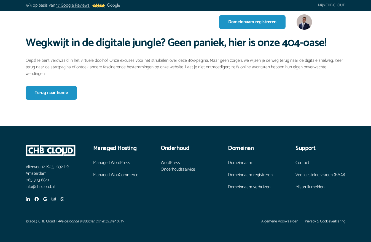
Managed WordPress (111, 163)
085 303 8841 (37, 180)
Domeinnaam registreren (252, 22)
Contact (198, 22)
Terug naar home (51, 92)
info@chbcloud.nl (40, 187)
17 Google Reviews (73, 5)
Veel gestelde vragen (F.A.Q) (320, 175)
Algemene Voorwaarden (279, 221)
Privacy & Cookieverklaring (325, 221)
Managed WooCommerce (115, 175)
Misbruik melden (309, 187)
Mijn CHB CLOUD (331, 5)
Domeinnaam (240, 163)
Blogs (177, 22)
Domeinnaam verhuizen (249, 187)
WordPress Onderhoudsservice (178, 166)
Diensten (127, 22)
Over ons (155, 22)
